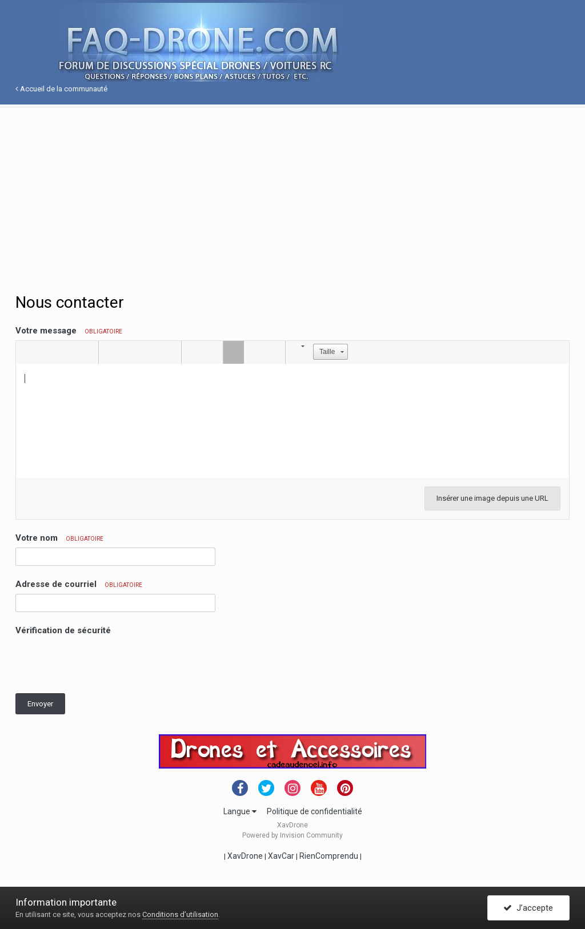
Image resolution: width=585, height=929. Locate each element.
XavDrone (245, 855)
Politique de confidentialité (314, 811)
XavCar (281, 855)
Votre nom (59, 538)
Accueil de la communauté (61, 89)
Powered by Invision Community (292, 835)
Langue (240, 811)
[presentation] (102, 662)
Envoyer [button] (40, 703)
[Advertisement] (292, 187)
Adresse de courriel (78, 584)
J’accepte (528, 908)
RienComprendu (328, 855)
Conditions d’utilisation (180, 914)
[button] (26, 352)
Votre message (68, 330)
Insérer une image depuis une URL (492, 498)
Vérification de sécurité (63, 630)
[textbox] (292, 421)
